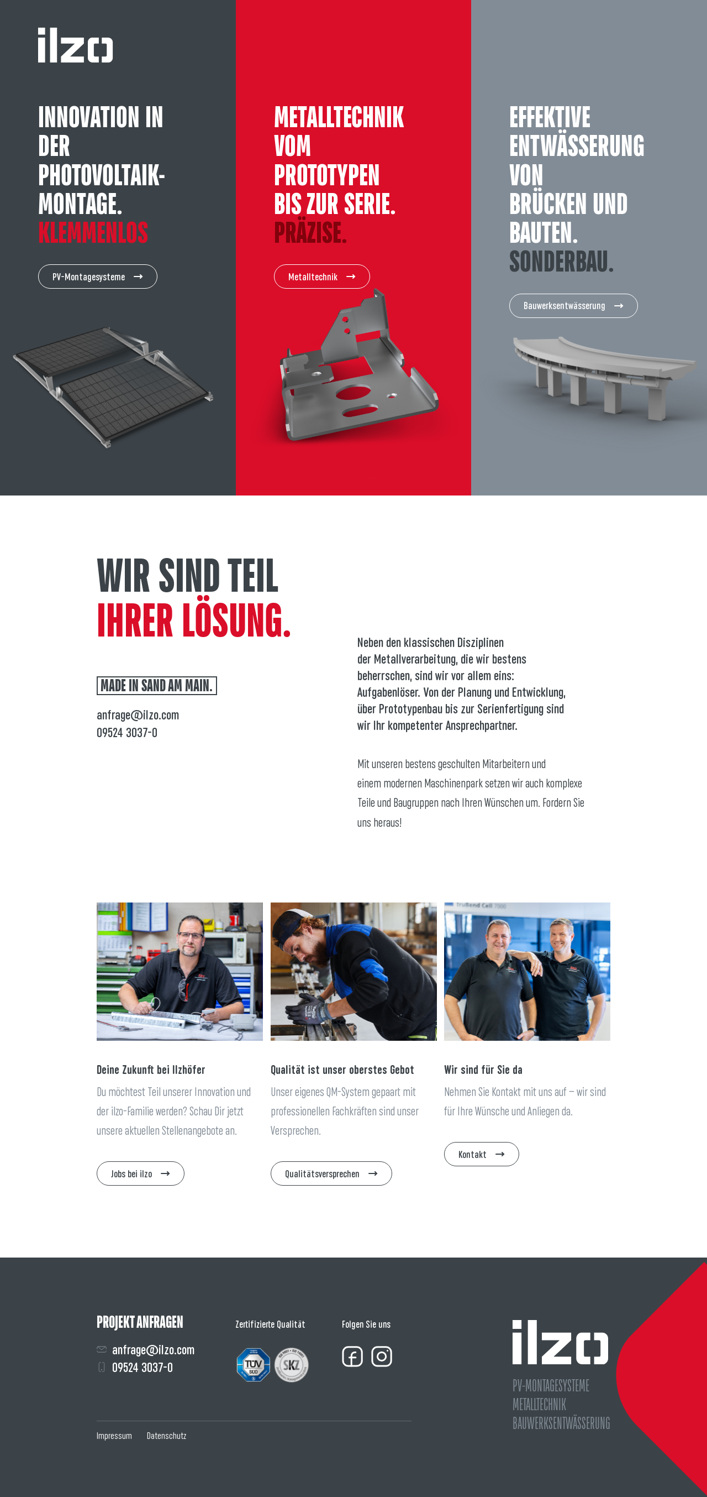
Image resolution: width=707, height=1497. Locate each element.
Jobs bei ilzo (140, 1173)
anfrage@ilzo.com (138, 715)
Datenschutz (166, 1436)
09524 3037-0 (127, 732)
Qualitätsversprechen (331, 1173)
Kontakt (481, 1154)
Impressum (114, 1436)
